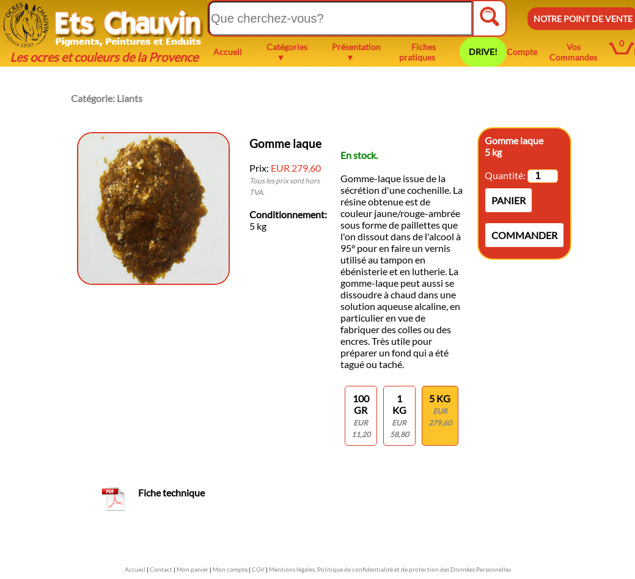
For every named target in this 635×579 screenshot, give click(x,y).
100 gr (360, 416)
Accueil (227, 51)
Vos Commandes (573, 52)
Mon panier (192, 569)
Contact (161, 569)
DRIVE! (483, 51)
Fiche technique (171, 492)
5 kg (440, 410)
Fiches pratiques (417, 52)
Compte (522, 51)
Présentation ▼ (356, 52)
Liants (129, 98)
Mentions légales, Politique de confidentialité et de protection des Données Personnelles (390, 569)
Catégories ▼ (286, 52)
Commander (524, 235)
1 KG (399, 416)
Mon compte (230, 569)
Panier (508, 200)
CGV (258, 569)
